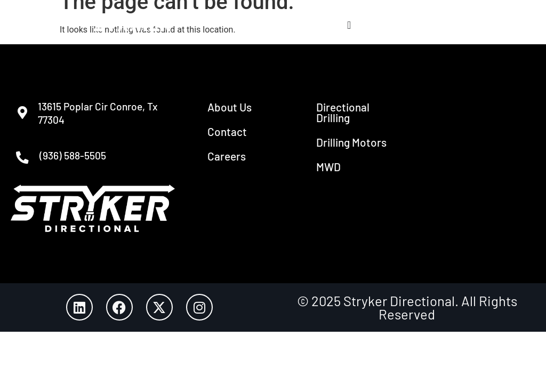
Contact (227, 131)
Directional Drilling (343, 112)
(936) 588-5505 (78, 158)
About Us (229, 107)
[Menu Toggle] (349, 25)
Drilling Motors (351, 142)
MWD (328, 166)
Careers (226, 156)
